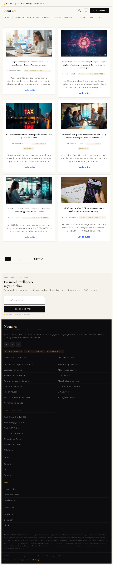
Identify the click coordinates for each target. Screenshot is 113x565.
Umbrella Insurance (13, 386)
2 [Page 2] (14, 258)
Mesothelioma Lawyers (68, 381)
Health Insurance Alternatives (17, 397)
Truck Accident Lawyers (69, 386)
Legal (22, 560)
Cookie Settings (33, 560)
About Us (8, 464)
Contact (7, 475)
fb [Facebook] (6, 344)
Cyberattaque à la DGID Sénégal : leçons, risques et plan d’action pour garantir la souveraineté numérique (84, 64)
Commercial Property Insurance (18, 364)
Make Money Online (13, 444)
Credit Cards (33, 18)
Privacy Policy (10, 489)
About (99, 18)
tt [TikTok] (19, 344)
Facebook (8, 514)
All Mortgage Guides (13, 439)
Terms (15, 560)
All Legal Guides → (66, 397)
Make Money (69, 18)
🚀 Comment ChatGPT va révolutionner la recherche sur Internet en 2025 (84, 210)
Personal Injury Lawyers (69, 364)
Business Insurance (13, 370)
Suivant (38, 259)
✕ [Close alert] (108, 4)
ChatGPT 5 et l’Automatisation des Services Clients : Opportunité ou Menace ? (29, 210)
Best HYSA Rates (11, 428)
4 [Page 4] (27, 258)
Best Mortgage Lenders (14, 422)
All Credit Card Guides (14, 433)
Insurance (19, 18)
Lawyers (57, 18)
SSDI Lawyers (64, 375)
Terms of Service (11, 494)
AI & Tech (81, 18)
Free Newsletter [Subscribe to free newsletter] (99, 11)
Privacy (7, 560)
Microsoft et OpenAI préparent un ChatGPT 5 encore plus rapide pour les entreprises (84, 136)
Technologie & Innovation (37, 71)
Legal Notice (9, 500)
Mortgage (46, 18)
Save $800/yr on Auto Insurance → (35, 4)
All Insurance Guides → (15, 403)
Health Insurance (12, 392)
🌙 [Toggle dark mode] (86, 10)
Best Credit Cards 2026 (15, 417)
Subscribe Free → (24, 309)
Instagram (8, 520)
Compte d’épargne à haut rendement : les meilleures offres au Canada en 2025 (29, 63)
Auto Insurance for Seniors (16, 381)
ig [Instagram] (12, 344)
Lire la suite (29, 90)
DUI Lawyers (63, 392)
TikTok (6, 525)
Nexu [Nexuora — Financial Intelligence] (10, 11)
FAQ (92, 18)
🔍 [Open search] (79, 10)
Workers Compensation (14, 375)
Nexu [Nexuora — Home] (10, 326)
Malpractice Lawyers (67, 370)
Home (7, 18)
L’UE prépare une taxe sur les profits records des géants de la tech (29, 136)
